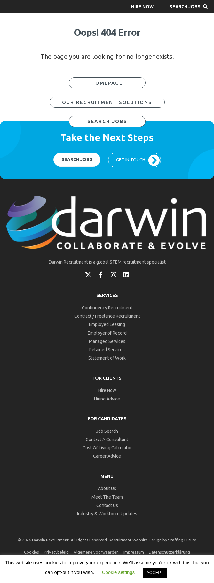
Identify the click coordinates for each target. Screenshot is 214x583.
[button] (142, 6)
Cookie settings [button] (118, 572)
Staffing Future (182, 540)
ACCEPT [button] (155, 572)
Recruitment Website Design (135, 540)
